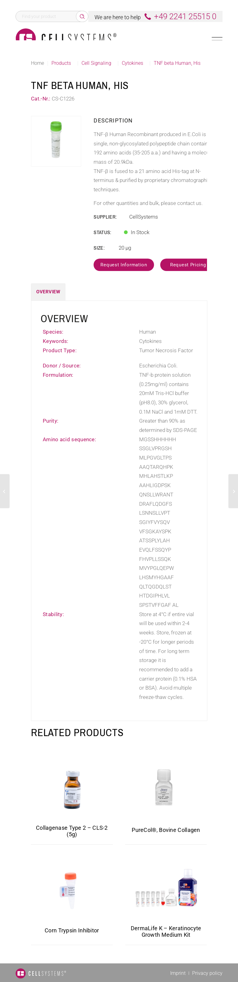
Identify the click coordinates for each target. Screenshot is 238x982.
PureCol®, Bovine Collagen (166, 830)
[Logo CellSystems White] (66, 38)
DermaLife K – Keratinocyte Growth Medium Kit (166, 931)
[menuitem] (178, 973)
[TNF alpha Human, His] (5, 491)
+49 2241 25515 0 (185, 16)
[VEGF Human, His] (233, 491)
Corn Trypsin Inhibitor (72, 930)
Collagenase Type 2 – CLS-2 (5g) (72, 831)
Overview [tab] (48, 292)
